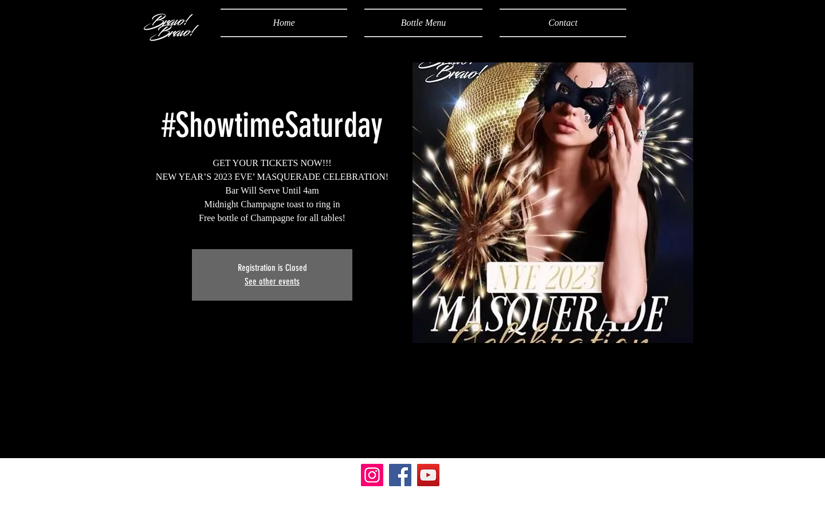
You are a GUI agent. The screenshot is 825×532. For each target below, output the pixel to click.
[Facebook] (400, 475)
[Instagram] (372, 475)
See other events (272, 281)
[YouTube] (428, 475)
